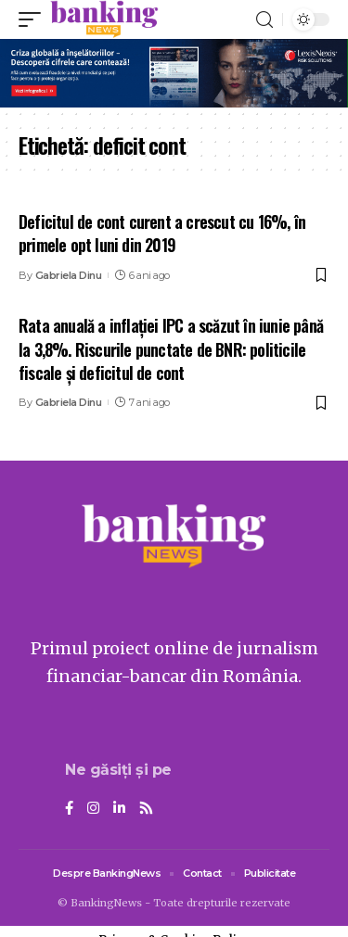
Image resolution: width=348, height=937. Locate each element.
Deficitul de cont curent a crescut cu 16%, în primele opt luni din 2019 (162, 233)
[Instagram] (93, 809)
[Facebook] (69, 809)
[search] (264, 20)
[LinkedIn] (119, 809)
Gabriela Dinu (68, 275)
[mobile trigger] (34, 19)
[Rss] (146, 809)
